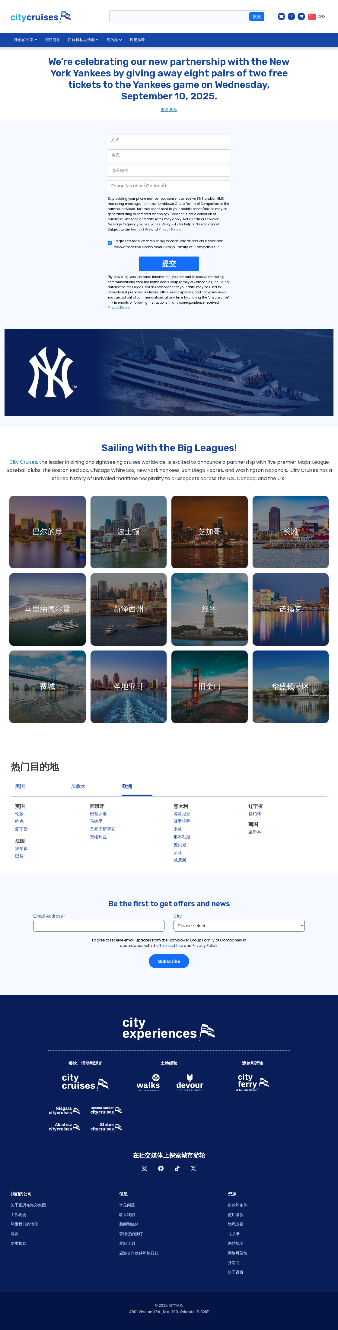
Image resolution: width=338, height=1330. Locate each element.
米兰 (178, 829)
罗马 (178, 853)
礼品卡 (234, 1234)
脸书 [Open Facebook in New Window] (161, 1168)
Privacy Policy (169, 229)
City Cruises (23, 462)
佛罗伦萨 (182, 821)
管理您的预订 (131, 1234)
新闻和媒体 (129, 1224)
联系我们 (127, 1215)
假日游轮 (53, 40)
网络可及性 (237, 1253)
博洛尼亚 (182, 814)
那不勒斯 (182, 837)
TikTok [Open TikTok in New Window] (177, 1168)
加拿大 (78, 786)
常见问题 (127, 1205)
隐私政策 (236, 1224)
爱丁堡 (21, 829)
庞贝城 (180, 845)
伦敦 (19, 814)
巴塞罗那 (98, 814)
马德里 (96, 821)
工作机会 (18, 1215)
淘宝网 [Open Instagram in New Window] (144, 1168)
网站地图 (236, 1243)
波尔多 (21, 848)
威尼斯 (180, 860)
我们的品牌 (26, 40)
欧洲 (127, 786)
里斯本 (254, 832)
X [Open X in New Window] (193, 1168)
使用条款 (236, 1215)
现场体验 (137, 40)
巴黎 (19, 856)
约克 (19, 821)
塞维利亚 (98, 837)
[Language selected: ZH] (317, 16)
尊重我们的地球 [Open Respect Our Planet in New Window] (24, 1224)
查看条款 (169, 110)
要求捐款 (18, 1243)
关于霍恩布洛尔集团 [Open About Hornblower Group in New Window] (28, 1205)
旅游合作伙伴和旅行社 (138, 1253)
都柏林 (254, 814)
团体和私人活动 (83, 40)
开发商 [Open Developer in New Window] (234, 1263)
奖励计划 (127, 1243)
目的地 (115, 40)
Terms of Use (141, 229)
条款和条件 (237, 1205)
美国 (20, 786)
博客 (14, 1234)
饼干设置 (236, 1272)
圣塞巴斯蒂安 (102, 829)
